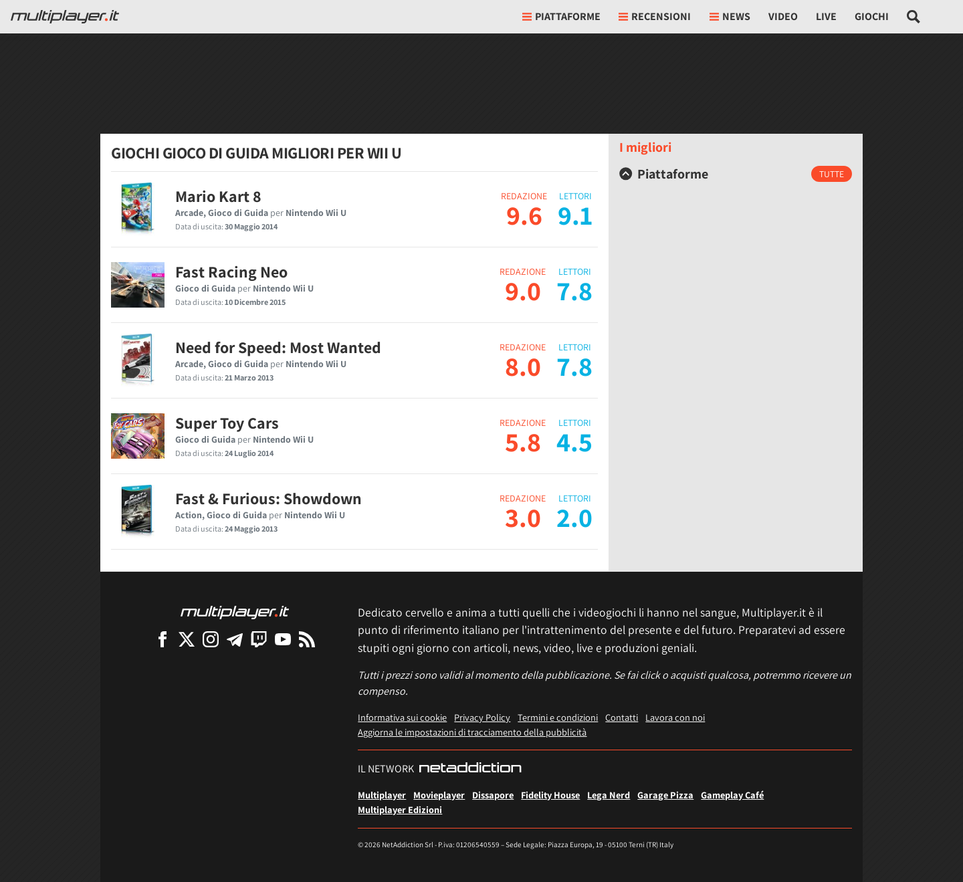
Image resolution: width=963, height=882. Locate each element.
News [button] (730, 16)
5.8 (523, 441)
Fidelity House (550, 794)
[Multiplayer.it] (65, 16)
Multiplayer (382, 794)
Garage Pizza (665, 794)
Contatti (621, 717)
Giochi (872, 16)
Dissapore (493, 794)
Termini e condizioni (558, 717)
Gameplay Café (732, 794)
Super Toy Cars (227, 422)
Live (826, 16)
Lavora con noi (675, 717)
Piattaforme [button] (561, 16)
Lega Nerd (608, 794)
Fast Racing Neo (231, 271)
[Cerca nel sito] (914, 16)
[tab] (735, 173)
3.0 (523, 517)
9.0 (523, 290)
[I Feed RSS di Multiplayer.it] (307, 639)
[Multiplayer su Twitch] (259, 639)
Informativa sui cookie (402, 717)
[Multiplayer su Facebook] (162, 639)
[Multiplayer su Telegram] (235, 639)
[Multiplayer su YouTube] (283, 639)
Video (783, 16)
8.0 (523, 365)
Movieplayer (439, 794)
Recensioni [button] (655, 16)
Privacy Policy (482, 717)
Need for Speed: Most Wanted (278, 347)
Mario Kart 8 (218, 196)
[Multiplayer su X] (187, 639)
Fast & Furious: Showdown (268, 498)
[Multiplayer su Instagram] (211, 639)
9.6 (524, 214)
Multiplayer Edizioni (400, 809)
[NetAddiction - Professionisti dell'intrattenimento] (470, 769)
